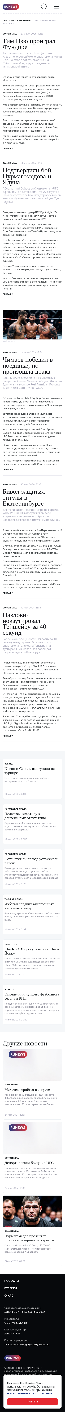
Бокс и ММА (23, 20)
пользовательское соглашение (29, 1393)
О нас (9, 1295)
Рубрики (10, 1288)
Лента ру (8, 294)
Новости (8, 20)
